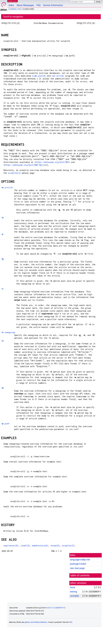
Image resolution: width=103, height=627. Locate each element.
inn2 (19, 9)
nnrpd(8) (55, 545)
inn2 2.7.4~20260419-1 (55, 608)
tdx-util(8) (58, 76)
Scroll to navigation (13, 16)
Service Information (53, 5)
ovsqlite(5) (14, 173)
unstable (12, 9)
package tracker (78, 563)
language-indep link (80, 559)
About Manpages (25, 5)
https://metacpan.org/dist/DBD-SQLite (25, 165)
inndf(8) (25, 545)
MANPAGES (12, 1)
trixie (72, 587)
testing (73, 591)
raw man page (77, 568)
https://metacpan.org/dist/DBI (52, 162)
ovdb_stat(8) (39, 76)
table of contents (80, 575)
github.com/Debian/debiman (36, 622)
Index (11, 5)
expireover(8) (11, 545)
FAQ (38, 5)
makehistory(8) (40, 545)
